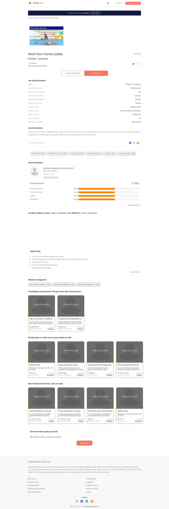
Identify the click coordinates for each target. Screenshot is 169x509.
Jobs (36, 18)
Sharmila (33, 63)
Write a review (133, 205)
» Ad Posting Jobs (93, 154)
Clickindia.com (77, 506)
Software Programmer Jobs (88, 284)
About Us (32, 479)
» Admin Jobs (109, 154)
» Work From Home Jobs (57, 154)
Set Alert (84, 443)
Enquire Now (96, 73)
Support (90, 482)
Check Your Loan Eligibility (84, 13)
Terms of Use (92, 485)
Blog (89, 492)
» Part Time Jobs (38, 154)
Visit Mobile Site (34, 492)
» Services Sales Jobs (126, 154)
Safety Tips (91, 479)
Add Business (33, 485)
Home (30, 18)
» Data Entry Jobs (76, 154)
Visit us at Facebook (36, 488)
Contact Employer (72, 73)
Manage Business (133, 3)
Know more (134, 272)
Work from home (50, 171)
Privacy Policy (92, 488)
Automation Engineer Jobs (40, 284)
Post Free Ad (33, 482)
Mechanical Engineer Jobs (64, 284)
